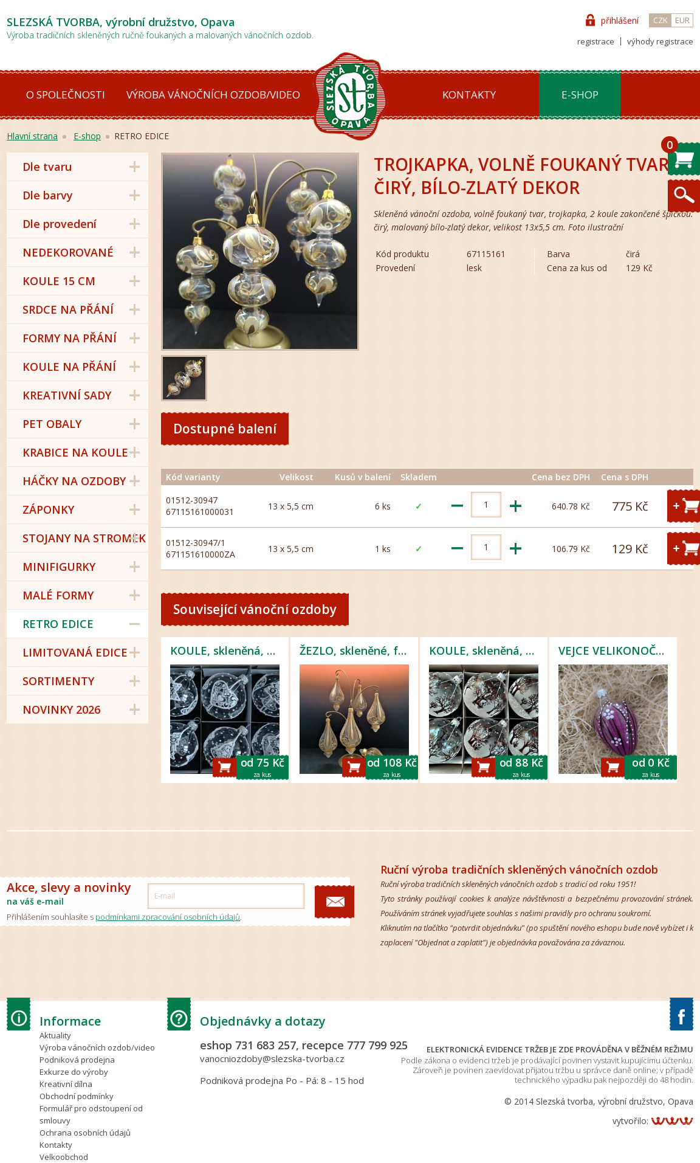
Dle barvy (47, 195)
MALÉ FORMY (58, 595)
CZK (660, 20)
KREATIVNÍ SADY (66, 395)
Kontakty (469, 95)
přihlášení (620, 20)
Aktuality (55, 1035)
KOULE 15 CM (58, 281)
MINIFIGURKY (58, 566)
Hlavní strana (32, 136)
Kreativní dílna (65, 1083)
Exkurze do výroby (73, 1071)
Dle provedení (59, 223)
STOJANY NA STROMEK (84, 538)
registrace (595, 41)
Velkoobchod (63, 1156)
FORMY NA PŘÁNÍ (69, 338)
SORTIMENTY (58, 681)
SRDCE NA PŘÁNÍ (68, 309)
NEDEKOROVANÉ (68, 252)
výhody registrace (660, 41)
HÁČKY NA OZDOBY (74, 481)
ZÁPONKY (48, 509)
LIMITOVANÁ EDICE (75, 652)
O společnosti (65, 95)
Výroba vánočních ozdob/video (213, 95)
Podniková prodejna (77, 1059)
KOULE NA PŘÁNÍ (69, 366)
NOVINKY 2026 (61, 709)
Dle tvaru (47, 166)
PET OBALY (51, 423)
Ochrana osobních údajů (85, 1132)
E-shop (580, 95)
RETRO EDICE (58, 623)
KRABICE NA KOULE (75, 452)
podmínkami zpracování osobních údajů (167, 916)
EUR (682, 20)
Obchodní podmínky (76, 1096)
